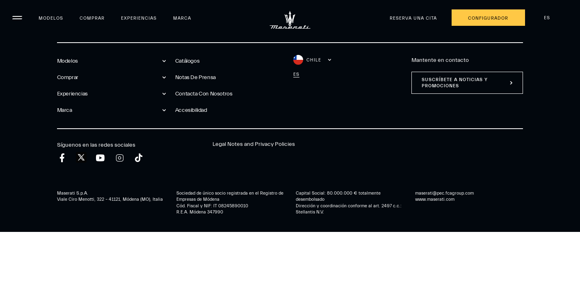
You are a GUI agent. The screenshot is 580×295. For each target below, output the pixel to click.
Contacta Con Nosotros (204, 94)
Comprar (92, 18)
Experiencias (139, 18)
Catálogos (187, 61)
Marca (182, 18)
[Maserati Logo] (290, 18)
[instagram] (119, 158)
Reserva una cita (413, 18)
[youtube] (100, 158)
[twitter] (81, 157)
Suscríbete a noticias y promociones (455, 82)
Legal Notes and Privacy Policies (253, 144)
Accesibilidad (191, 110)
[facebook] (62, 158)
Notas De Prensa (195, 77)
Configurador (488, 18)
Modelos (51, 18)
